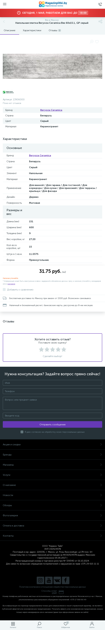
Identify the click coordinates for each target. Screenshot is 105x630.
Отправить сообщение (53, 424)
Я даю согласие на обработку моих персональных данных (55, 432)
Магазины (52, 464)
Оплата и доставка (52, 525)
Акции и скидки (52, 444)
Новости (52, 495)
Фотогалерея (52, 515)
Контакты (52, 535)
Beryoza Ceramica (51, 110)
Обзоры (52, 505)
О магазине (52, 485)
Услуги (52, 474)
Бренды (52, 454)
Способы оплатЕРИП (52, 592)
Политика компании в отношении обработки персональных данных (52, 587)
